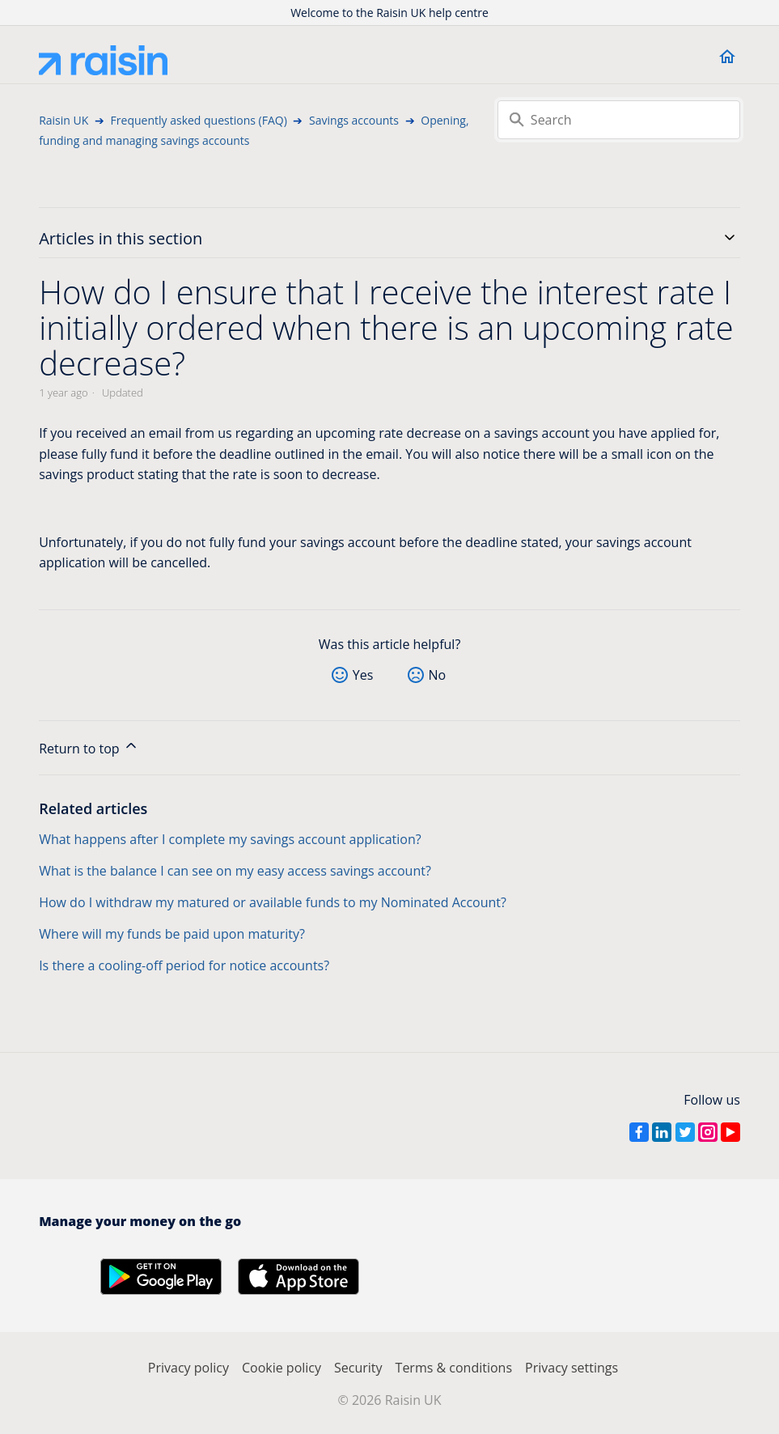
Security (358, 1368)
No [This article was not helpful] (438, 675)
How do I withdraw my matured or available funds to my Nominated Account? (272, 902)
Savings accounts (354, 120)
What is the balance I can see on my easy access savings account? (235, 871)
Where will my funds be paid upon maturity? (172, 934)
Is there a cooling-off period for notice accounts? (184, 965)
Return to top (89, 747)
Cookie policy (281, 1368)
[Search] (618, 119)
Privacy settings (571, 1368)
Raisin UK (63, 120)
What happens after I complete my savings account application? (230, 839)
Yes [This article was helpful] (363, 675)
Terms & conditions (454, 1368)
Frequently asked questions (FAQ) (199, 120)
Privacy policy (188, 1368)
